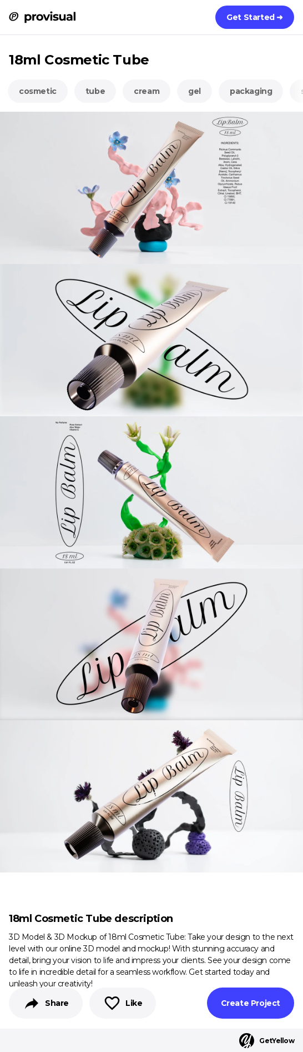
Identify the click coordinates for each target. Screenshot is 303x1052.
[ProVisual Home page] (42, 17)
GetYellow (266, 1040)
